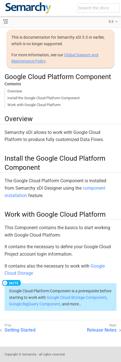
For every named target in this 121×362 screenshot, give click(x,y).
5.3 (111, 21)
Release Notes (101, 330)
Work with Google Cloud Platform (33, 105)
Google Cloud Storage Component (77, 297)
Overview (14, 91)
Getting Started (20, 330)
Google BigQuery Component (34, 304)
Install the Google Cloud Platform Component (43, 98)
